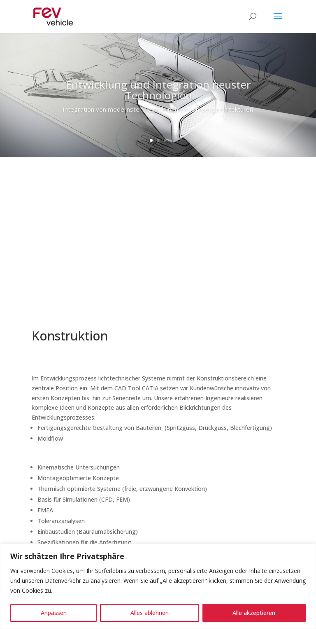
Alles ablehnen (149, 613)
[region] (158, 586)
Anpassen (54, 613)
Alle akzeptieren (253, 613)
